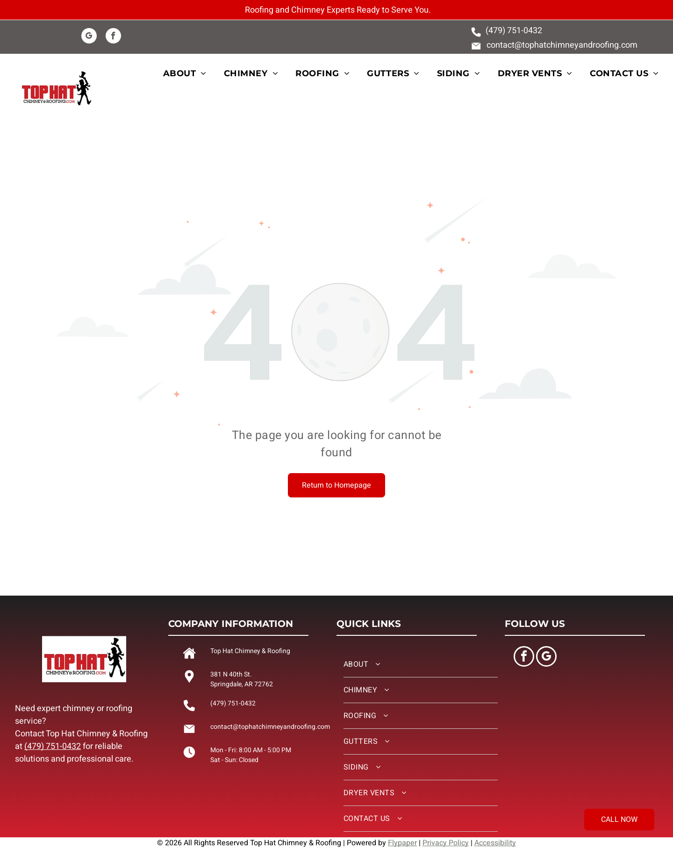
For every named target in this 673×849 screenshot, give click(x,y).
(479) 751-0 (507, 30)
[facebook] (113, 37)
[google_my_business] (89, 37)
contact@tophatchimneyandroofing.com (562, 45)
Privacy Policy (445, 843)
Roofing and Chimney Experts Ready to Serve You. (338, 10)
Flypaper (402, 843)
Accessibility (495, 843)
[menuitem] (190, 74)
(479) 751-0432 (52, 746)
